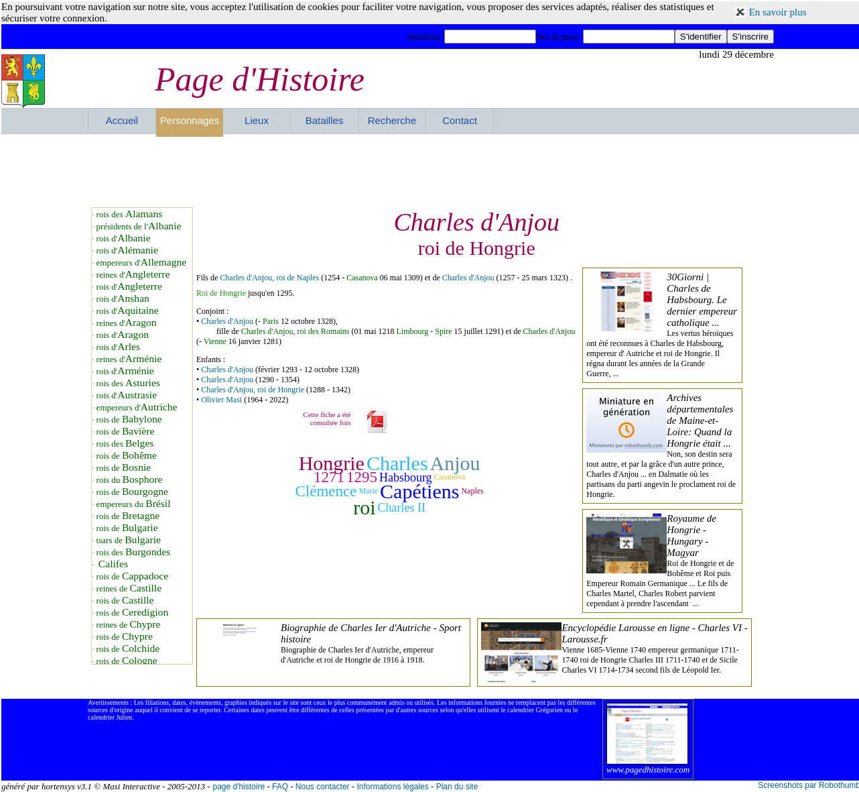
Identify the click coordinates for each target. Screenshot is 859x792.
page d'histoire (238, 786)
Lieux (257, 120)
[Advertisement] (431, 170)
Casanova (362, 277)
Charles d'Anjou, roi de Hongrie (252, 389)
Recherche (392, 120)
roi (364, 507)
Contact (459, 120)
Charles (397, 463)
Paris (271, 321)
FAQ (280, 786)
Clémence (325, 491)
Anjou (455, 463)
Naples (472, 491)
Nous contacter (322, 786)
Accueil (122, 120)
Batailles (325, 120)
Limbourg (412, 331)
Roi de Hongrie (221, 293)
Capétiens (419, 491)
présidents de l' (139, 226)
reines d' (133, 275)
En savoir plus (778, 12)
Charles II (401, 507)
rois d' (123, 238)
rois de (129, 419)
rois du (129, 480)
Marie (368, 491)
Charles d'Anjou (468, 277)
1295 (361, 477)
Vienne (215, 341)
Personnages (189, 120)
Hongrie (332, 463)
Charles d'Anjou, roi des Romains (295, 331)
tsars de (128, 540)
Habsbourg (405, 477)
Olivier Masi (221, 399)
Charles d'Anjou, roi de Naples (269, 277)
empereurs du (133, 504)
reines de (128, 588)
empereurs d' (141, 263)
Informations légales (392, 786)
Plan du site (457, 786)
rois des (129, 214)
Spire (443, 331)
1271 (329, 477)
